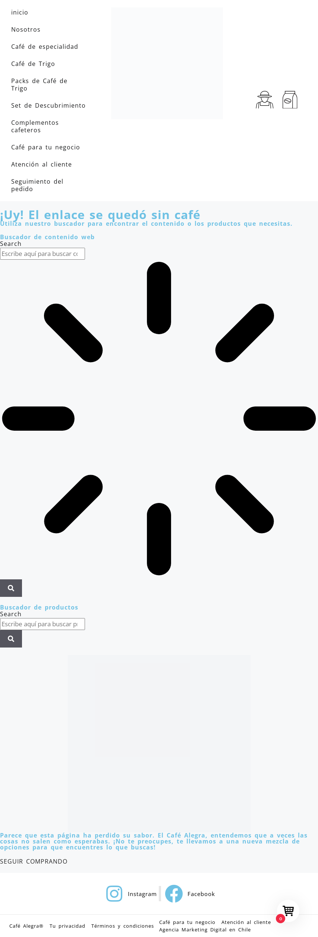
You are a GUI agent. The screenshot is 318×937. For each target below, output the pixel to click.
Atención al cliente (41, 164)
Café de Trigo (33, 64)
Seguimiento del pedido (37, 185)
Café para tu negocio (45, 147)
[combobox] (42, 254)
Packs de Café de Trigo (39, 84)
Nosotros (26, 29)
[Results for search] (159, 419)
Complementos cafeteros (35, 126)
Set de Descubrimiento (48, 105)
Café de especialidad (44, 46)
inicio (19, 12)
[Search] (11, 588)
